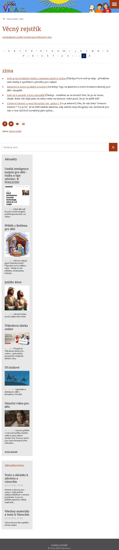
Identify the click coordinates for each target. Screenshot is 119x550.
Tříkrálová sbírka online (16, 327)
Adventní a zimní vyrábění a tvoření (27, 86)
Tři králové (12, 367)
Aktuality (11, 159)
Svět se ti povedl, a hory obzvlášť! (25, 95)
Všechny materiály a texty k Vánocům (17, 512)
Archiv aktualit (11, 451)
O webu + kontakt (59, 544)
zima (21, 19)
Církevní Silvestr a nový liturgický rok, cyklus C (33, 103)
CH (64, 50)
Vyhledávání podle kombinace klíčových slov (27, 37)
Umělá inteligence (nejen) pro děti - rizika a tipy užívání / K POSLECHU (17, 175)
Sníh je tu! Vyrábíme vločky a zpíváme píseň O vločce (36, 78)
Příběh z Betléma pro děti (16, 227)
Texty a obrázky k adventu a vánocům (16, 478)
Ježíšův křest (13, 282)
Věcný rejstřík (12, 19)
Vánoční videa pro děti (17, 405)
